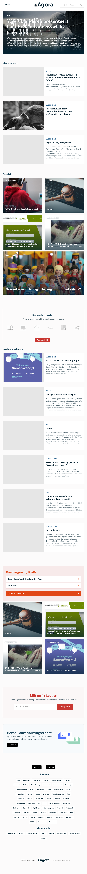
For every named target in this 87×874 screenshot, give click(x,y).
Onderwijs (66, 803)
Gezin (68, 789)
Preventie (43, 812)
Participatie (70, 808)
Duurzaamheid (57, 785)
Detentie (17, 785)
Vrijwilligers (59, 817)
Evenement (41, 789)
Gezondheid (20, 794)
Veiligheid (41, 817)
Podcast (26, 812)
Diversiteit (46, 785)
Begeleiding (36, 780)
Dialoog (25, 785)
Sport (71, 812)
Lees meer (12, 745)
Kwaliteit (66, 799)
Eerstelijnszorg (22, 789)
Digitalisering (35, 785)
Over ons (50, 767)
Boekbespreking (32, 833)
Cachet (43, 833)
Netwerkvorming (54, 803)
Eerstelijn (68, 785)
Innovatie (46, 794)
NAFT (44, 803)
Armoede (26, 780)
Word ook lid (42, 340)
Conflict (67, 780)
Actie (18, 780)
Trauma (32, 817)
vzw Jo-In (36, 767)
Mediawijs (31, 803)
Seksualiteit (63, 812)
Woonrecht (52, 822)
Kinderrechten (39, 799)
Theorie (24, 817)
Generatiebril (61, 833)
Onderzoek (16, 808)
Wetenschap (42, 822)
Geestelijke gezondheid (55, 789)
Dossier (51, 833)
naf (39, 803)
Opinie (49, 71)
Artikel (10, 15)
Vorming (49, 817)
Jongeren (21, 799)
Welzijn (32, 822)
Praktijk (34, 812)
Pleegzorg (16, 812)
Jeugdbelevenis (74, 833)
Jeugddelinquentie (58, 794)
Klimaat (49, 799)
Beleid (45, 780)
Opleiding (36, 808)
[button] (5, 5)
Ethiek (32, 789)
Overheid (60, 808)
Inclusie (37, 794)
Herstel (29, 794)
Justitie (29, 799)
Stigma (16, 817)
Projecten (52, 812)
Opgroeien (26, 808)
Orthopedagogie (48, 808)
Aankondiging (52, 105)
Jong (68, 794)
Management (21, 803)
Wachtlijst (69, 817)
